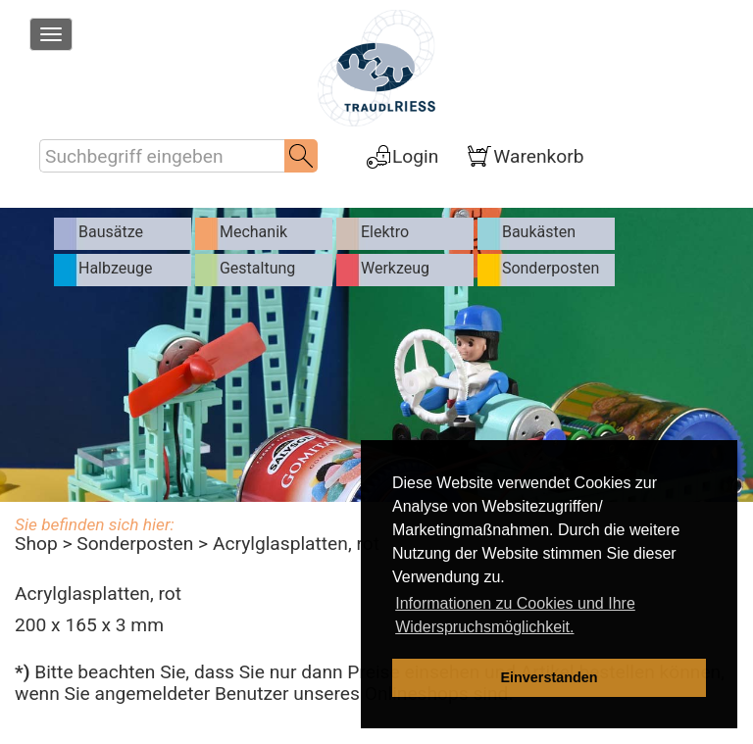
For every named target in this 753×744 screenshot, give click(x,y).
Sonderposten (134, 543)
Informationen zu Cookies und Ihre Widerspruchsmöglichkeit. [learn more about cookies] (515, 615)
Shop (36, 543)
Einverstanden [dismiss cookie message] (548, 677)
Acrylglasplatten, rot (296, 543)
